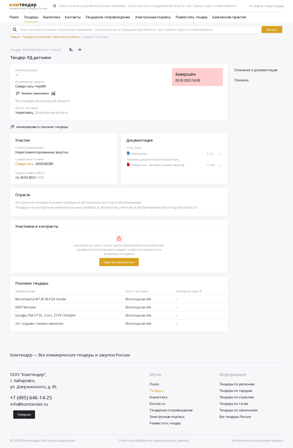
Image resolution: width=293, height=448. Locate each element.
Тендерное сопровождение (107, 17)
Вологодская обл (139, 299)
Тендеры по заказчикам (238, 410)
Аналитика (51, 17)
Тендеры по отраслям (236, 397)
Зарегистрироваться (119, 262)
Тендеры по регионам (237, 384)
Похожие (241, 80)
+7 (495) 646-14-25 (31, 397)
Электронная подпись (153, 17)
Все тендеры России (235, 416)
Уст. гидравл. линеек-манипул (39, 323)
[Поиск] (54, 6)
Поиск (14, 17)
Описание (255, 70)
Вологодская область (51, 112)
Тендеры (31, 17)
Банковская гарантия (229, 17)
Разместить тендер (192, 17)
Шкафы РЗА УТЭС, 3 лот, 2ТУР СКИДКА (45, 315)
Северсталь (24, 164)
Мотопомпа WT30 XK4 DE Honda (40, 299)
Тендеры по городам (235, 390)
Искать (271, 29)
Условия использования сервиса (257, 440)
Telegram (24, 414)
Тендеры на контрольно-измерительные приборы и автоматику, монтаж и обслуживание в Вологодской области (106, 207)
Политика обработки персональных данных (154, 440)
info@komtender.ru (29, 404)
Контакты (73, 17)
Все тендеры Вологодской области (42, 101)
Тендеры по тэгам (233, 403)
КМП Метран (25, 307)
